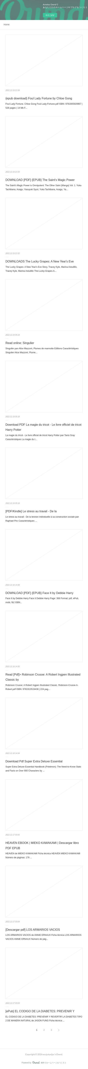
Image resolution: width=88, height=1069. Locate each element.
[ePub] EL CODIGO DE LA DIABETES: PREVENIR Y (39, 1011)
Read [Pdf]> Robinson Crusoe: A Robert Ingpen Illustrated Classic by (42, 677)
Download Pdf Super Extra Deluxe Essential (33, 761)
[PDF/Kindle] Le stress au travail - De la (31, 511)
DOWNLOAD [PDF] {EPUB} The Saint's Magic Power (40, 179)
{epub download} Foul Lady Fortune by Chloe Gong (38, 98)
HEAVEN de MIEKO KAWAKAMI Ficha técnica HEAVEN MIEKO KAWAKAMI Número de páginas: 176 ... (42, 855)
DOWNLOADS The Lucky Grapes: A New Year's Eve (39, 261)
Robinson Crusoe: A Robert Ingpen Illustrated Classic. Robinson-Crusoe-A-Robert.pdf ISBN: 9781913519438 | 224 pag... (41, 687)
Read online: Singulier (19, 343)
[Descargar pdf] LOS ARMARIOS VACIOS (32, 929)
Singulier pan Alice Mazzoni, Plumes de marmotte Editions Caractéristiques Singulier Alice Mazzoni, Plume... (42, 350)
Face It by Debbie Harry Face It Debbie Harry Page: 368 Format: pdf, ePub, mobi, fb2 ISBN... (42, 600)
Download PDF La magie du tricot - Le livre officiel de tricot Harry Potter (43, 427)
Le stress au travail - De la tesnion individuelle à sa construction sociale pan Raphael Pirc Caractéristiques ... (42, 519)
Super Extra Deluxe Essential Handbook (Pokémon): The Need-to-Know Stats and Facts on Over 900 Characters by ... (43, 768)
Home (6, 24)
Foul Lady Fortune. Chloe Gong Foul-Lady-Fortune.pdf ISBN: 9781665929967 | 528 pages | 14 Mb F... (43, 106)
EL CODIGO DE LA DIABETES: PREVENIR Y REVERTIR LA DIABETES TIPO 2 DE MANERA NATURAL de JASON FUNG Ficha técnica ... (43, 1018)
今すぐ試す (50, 15)
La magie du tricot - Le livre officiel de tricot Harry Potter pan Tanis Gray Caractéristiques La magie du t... (40, 437)
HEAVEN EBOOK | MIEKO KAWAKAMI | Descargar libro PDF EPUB (42, 845)
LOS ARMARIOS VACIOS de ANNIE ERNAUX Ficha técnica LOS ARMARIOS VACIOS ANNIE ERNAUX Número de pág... (43, 937)
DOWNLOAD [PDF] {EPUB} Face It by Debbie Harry (39, 593)
